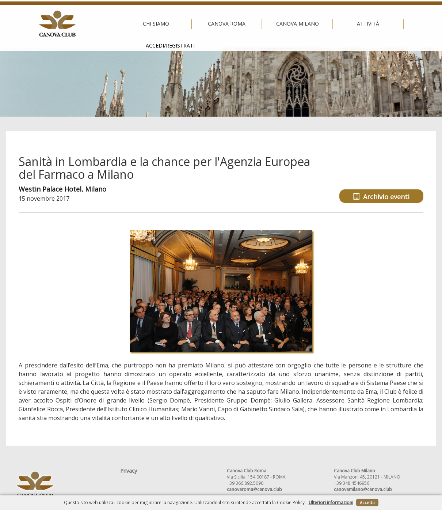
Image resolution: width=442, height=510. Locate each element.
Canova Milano (219, 24)
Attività (290, 24)
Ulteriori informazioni (331, 502)
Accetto (367, 502)
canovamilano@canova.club (363, 489)
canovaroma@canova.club (254, 489)
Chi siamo (78, 24)
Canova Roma (148, 24)
